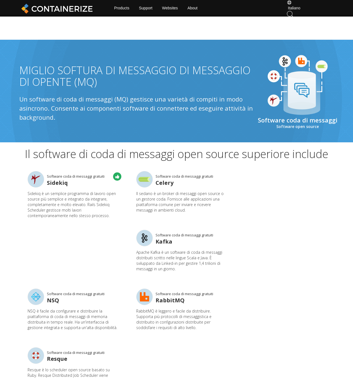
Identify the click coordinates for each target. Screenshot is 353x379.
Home (124, 335)
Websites (171, 8)
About (194, 8)
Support (147, 8)
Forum (227, 335)
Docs (157, 335)
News (192, 335)
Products (122, 8)
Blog (123, 343)
